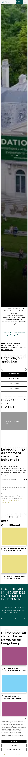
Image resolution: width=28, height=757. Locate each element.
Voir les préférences (14, 749)
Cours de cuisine (7, 349)
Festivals (9, 343)
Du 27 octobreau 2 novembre (14, 374)
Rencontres (6, 347)
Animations (15, 347)
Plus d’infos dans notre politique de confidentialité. (12, 500)
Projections (6, 345)
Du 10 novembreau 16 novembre (14, 384)
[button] (26, 718)
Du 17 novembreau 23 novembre (14, 389)
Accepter (14, 741)
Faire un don (19, 1)
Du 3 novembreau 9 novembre (14, 379)
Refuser (14, 745)
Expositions (17, 343)
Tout (3, 343)
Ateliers (23, 347)
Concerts (15, 345)
